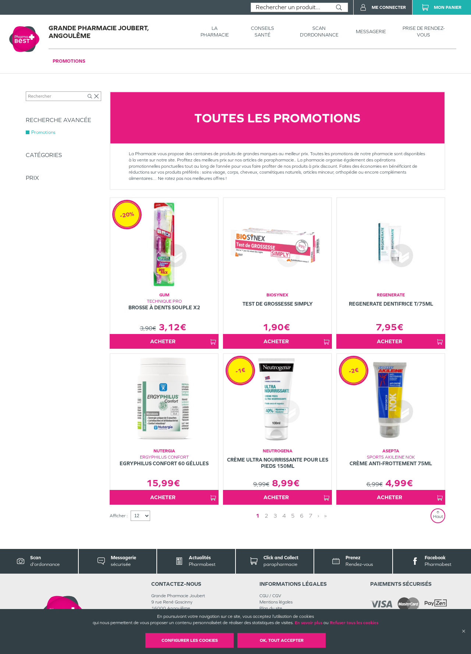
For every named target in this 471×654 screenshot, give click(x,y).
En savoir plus (308, 622)
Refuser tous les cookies (354, 622)
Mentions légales (276, 602)
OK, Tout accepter (282, 640)
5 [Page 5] (293, 515)
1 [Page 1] (257, 515)
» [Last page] (325, 515)
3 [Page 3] (275, 515)
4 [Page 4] (284, 515)
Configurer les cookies (190, 640)
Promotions (69, 61)
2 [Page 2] (266, 515)
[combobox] (290, 7)
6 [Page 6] (302, 515)
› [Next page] (318, 515)
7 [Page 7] (310, 515)
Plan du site (270, 608)
